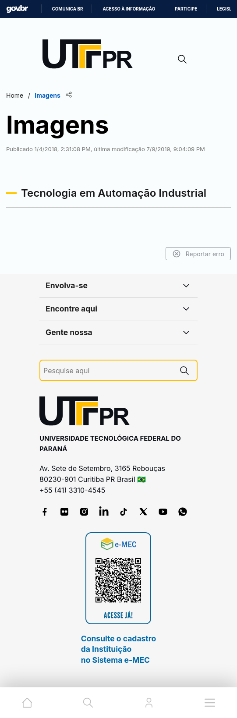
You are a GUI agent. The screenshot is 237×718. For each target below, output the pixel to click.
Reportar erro (198, 253)
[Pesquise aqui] (107, 370)
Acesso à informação (129, 9)
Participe (186, 9)
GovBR (17, 9)
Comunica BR (67, 9)
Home (14, 95)
